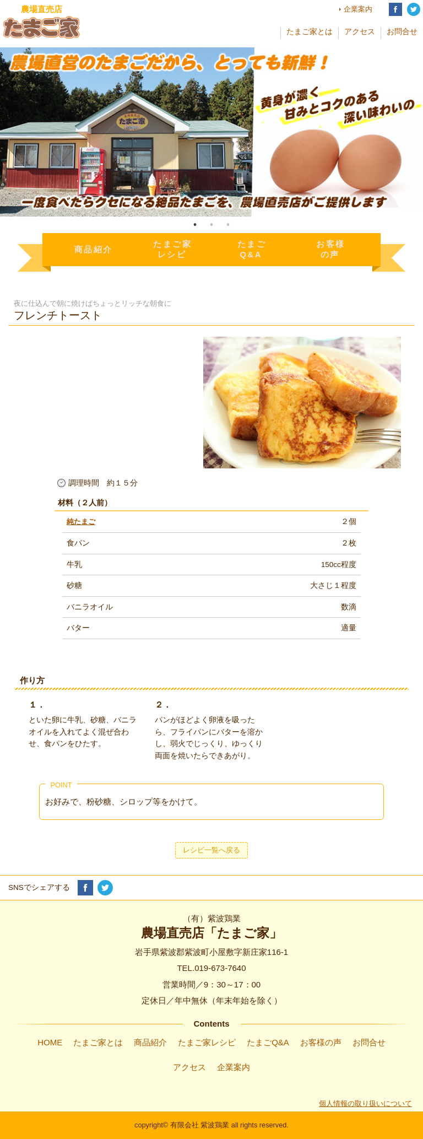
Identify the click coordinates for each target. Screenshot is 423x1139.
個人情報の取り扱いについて (365, 1103)
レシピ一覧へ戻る (211, 850)
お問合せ (402, 32)
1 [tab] (194, 224)
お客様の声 (320, 1042)
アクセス (359, 32)
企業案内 (358, 9)
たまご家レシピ (207, 1042)
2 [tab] (211, 224)
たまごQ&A (268, 1042)
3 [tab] (228, 224)
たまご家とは (309, 32)
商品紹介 (150, 1042)
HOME (49, 1042)
